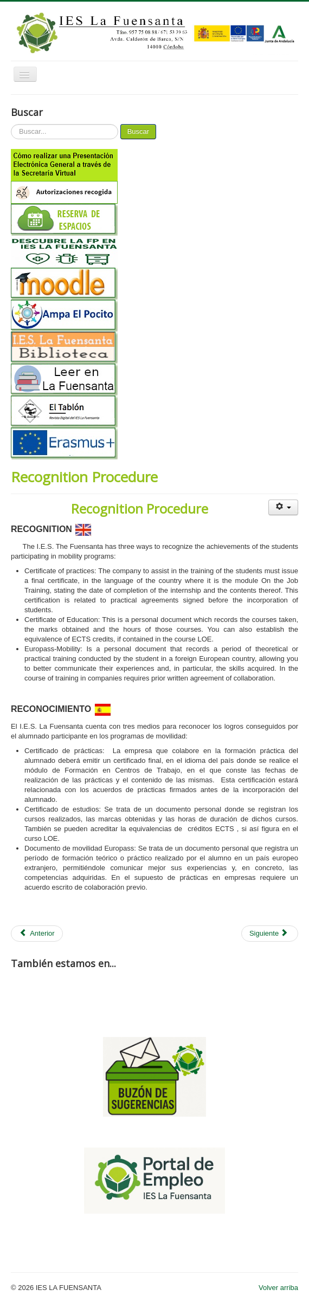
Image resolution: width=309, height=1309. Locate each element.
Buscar (138, 131)
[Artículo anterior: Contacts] (37, 933)
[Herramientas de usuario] (283, 507)
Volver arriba (278, 1288)
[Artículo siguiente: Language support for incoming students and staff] (269, 933)
